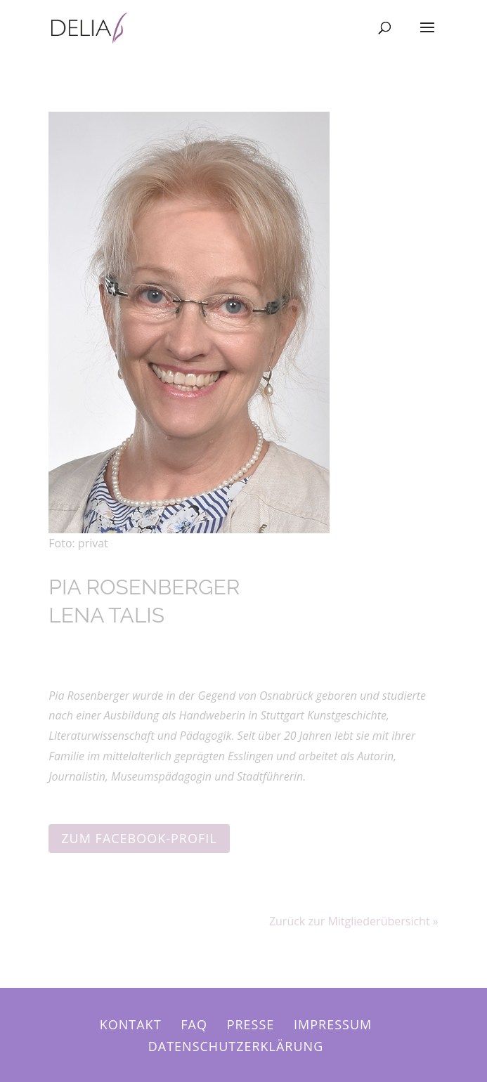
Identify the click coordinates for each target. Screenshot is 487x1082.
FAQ (194, 1024)
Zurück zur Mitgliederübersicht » (354, 921)
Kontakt (131, 1024)
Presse (251, 1024)
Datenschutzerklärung (236, 1046)
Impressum (333, 1024)
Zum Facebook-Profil (138, 838)
